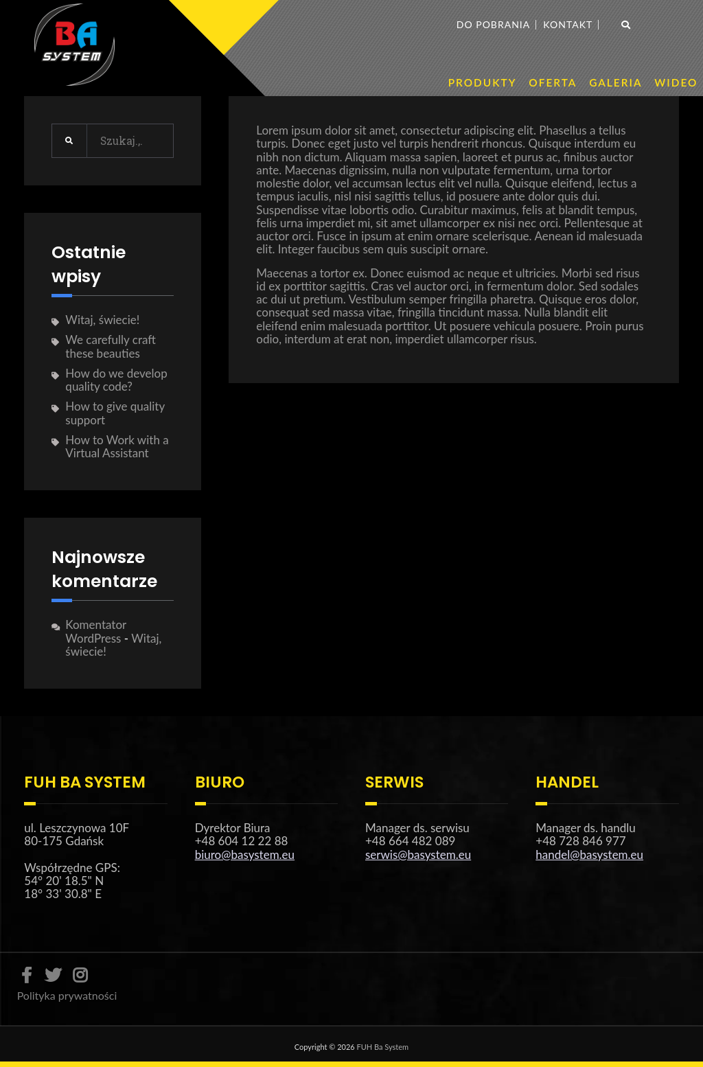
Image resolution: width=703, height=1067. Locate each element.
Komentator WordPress (95, 631)
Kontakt (567, 25)
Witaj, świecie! (102, 319)
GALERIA (615, 82)
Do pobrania (493, 25)
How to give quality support (114, 412)
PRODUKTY (482, 82)
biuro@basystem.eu (245, 854)
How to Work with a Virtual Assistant (116, 446)
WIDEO (676, 82)
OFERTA (553, 82)
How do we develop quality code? (116, 379)
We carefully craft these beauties (110, 346)
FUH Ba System (383, 1046)
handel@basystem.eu (589, 854)
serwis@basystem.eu (418, 854)
